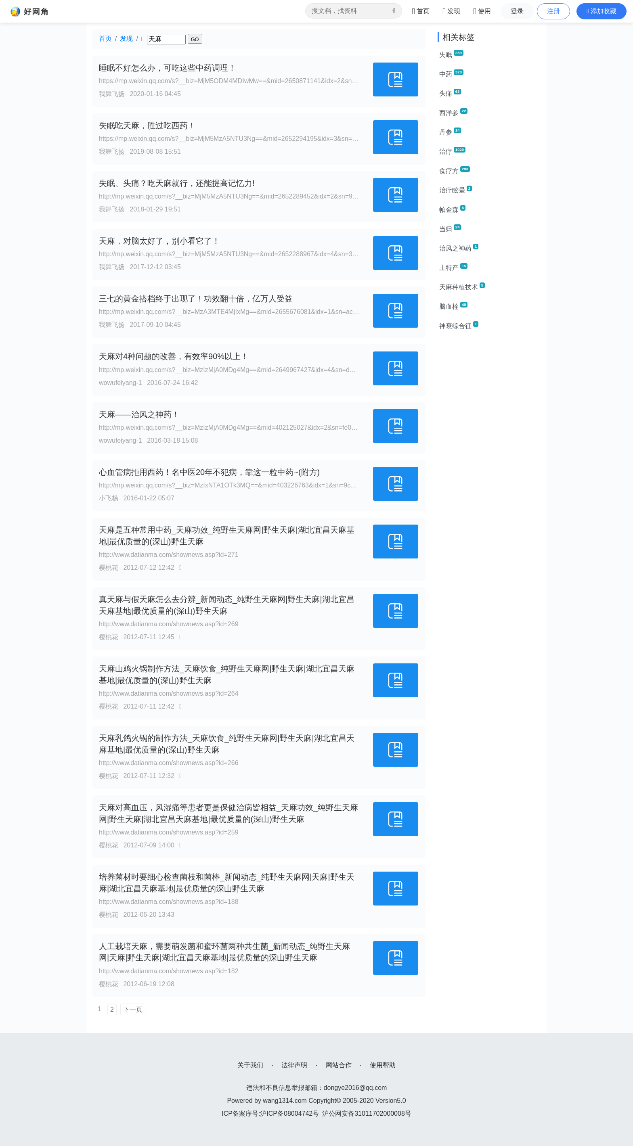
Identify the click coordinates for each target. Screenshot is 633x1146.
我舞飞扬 (112, 93)
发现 (126, 38)
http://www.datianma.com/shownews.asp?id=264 (169, 693)
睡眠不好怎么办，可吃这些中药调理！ (167, 67)
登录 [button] (517, 11)
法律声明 (294, 1065)
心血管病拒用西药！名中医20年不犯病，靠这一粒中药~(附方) (209, 472)
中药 (451, 73)
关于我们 (250, 1065)
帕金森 (452, 209)
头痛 (450, 93)
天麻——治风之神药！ (139, 414)
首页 (105, 38)
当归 (450, 228)
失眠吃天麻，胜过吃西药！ (147, 125)
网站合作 (339, 1065)
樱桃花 (108, 567)
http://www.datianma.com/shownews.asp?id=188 (169, 901)
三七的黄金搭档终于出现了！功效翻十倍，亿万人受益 (196, 298)
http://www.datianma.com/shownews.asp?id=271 (169, 554)
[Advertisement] (489, 458)
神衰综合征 (458, 325)
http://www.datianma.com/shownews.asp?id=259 (169, 832)
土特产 (453, 267)
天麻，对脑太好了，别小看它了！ (159, 240)
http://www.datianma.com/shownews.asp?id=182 (169, 971)
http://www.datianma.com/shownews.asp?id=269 (169, 624)
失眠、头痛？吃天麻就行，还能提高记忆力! (177, 183)
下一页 (133, 1009)
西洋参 (453, 112)
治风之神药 (458, 248)
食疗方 (454, 170)
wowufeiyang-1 (120, 382)
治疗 (452, 151)
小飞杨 (108, 498)
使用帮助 (383, 1065)
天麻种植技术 (462, 286)
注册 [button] (553, 11)
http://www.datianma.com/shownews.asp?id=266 (169, 762)
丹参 (450, 132)
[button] (601, 11)
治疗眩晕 (455, 190)
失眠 (451, 54)
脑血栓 (453, 306)
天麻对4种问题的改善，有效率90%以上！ (174, 356)
